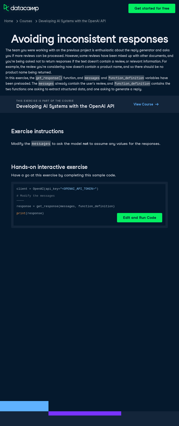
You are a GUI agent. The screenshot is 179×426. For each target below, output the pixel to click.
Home (8, 21)
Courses (26, 21)
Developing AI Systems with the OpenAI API (72, 21)
